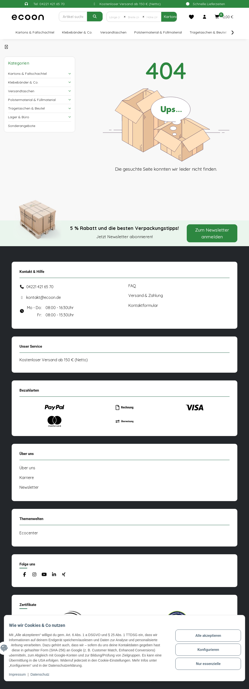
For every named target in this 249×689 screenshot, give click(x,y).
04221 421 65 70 (39, 286)
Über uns (27, 467)
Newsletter (29, 487)
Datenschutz (43, 674)
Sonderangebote (21, 126)
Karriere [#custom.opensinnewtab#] (26, 477)
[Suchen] (73, 16)
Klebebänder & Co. (23, 82)
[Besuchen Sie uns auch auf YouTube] (44, 574)
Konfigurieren (205, 647)
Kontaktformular (143, 305)
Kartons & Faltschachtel (27, 73)
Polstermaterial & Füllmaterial (32, 100)
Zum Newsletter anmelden (212, 233)
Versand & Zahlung (145, 295)
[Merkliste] (191, 17)
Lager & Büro (18, 117)
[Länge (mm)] (115, 17)
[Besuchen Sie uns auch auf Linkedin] (54, 574)
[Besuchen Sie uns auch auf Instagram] (34, 574)
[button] (204, 17)
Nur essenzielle (205, 660)
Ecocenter (28, 532)
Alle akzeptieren (205, 634)
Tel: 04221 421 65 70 (49, 4)
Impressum (20, 674)
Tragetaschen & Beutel (26, 108)
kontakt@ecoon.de (43, 297)
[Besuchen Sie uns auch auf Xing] (64, 574)
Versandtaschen (21, 91)
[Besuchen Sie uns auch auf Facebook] (24, 574)
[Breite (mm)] (133, 17)
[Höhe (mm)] (152, 17)
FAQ (132, 285)
